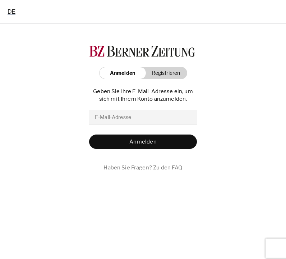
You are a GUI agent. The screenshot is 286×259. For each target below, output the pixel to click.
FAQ (177, 167)
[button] (164, 73)
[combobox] (11, 11)
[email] (143, 117)
